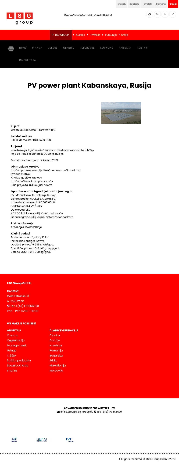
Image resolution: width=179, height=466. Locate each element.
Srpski (173, 4)
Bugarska (56, 356)
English (116, 4)
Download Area (17, 365)
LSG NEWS (106, 48)
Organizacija (16, 340)
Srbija (124, 35)
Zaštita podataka (19, 360)
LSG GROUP (62, 35)
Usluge (53, 48)
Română (159, 4)
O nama (37, 48)
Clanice (55, 335)
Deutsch (130, 4)
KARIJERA (125, 48)
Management (16, 345)
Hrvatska (95, 35)
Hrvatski (144, 4)
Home (23, 48)
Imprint (12, 371)
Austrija (80, 35)
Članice (68, 48)
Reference (87, 48)
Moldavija (56, 371)
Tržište (11, 356)
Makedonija (58, 365)
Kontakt (143, 48)
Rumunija (111, 35)
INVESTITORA (27, 60)
